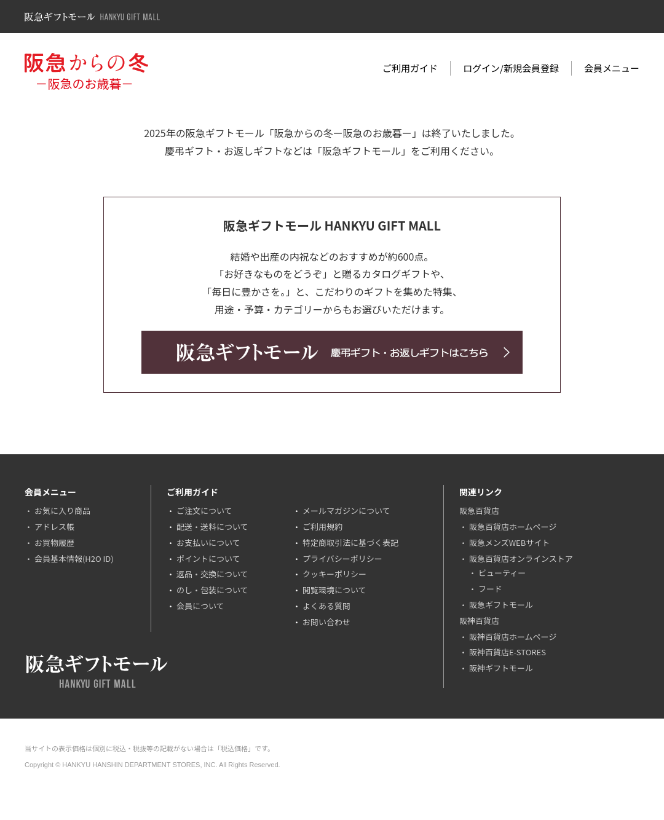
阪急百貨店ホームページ (512, 526)
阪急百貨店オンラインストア (521, 558)
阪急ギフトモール (501, 604)
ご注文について (204, 510)
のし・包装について (212, 590)
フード (490, 588)
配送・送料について (212, 526)
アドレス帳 (54, 526)
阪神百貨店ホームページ (512, 636)
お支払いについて (208, 542)
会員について (200, 606)
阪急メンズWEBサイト (509, 542)
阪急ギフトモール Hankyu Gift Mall (92, 17)
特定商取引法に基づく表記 (350, 542)
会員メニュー (611, 67)
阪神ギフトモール (501, 668)
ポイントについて (208, 558)
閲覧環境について (334, 590)
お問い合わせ (326, 622)
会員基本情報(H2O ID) (74, 558)
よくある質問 (326, 606)
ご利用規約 (322, 526)
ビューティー (502, 572)
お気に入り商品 (62, 510)
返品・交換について (212, 574)
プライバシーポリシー (342, 558)
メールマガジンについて (346, 510)
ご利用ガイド (410, 67)
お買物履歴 (54, 542)
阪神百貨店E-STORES (507, 652)
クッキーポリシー (334, 574)
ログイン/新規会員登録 (511, 67)
